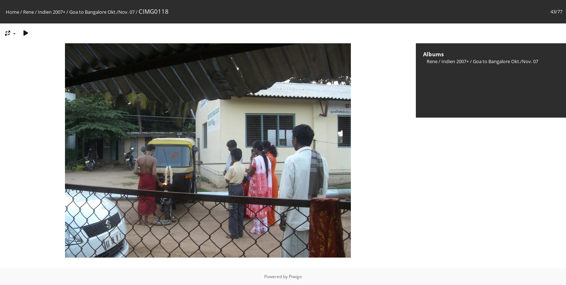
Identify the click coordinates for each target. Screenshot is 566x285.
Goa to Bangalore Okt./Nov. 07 (102, 12)
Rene (28, 12)
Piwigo (295, 276)
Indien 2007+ (51, 12)
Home (12, 12)
